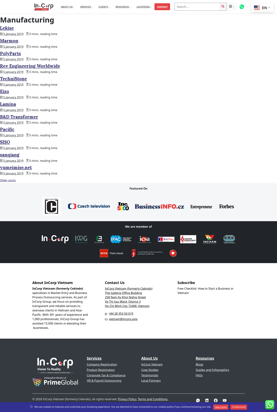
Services (85, 6)
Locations (143, 6)
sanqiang (9, 155)
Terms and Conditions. (153, 399)
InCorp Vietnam (152, 364)
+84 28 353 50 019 (121, 314)
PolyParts (10, 53)
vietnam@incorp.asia (123, 319)
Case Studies (149, 370)
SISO (5, 142)
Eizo (4, 91)
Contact (162, 6)
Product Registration (101, 370)
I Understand (238, 407)
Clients (103, 6)
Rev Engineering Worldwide (30, 66)
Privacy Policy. (127, 399)
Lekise (7, 28)
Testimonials (149, 375)
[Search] (196, 7)
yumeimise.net (16, 167)
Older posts (8, 180)
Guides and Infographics (212, 370)
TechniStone (13, 79)
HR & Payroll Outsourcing (104, 381)
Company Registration (102, 364)
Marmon (9, 41)
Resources (122, 6)
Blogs (199, 364)
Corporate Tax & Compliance (106, 375)
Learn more (221, 407)
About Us (67, 6)
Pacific (7, 129)
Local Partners (151, 381)
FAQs (199, 375)
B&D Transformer (19, 117)
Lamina (8, 104)
